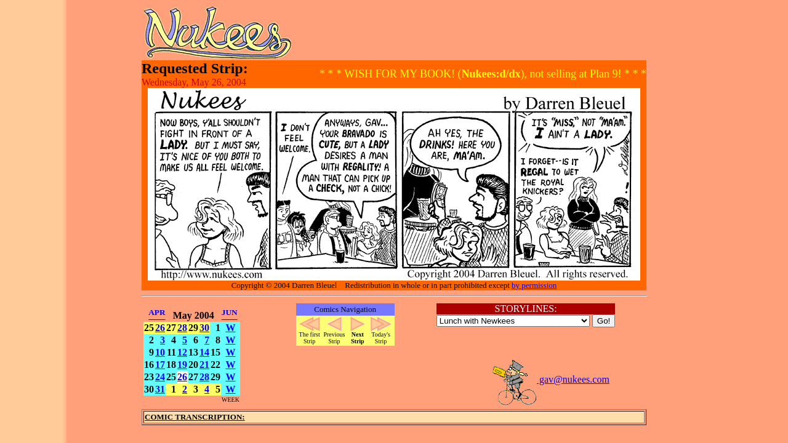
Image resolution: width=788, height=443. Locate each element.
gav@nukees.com (550, 379)
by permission (534, 285)
